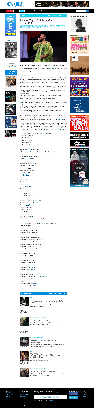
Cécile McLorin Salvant (29, 25)
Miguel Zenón (31, 165)
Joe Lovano (31, 167)
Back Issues (8, 396)
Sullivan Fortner (47, 25)
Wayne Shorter (39, 25)
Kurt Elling (40, 101)
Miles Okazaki (32, 260)
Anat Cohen (22, 110)
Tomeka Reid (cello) (36, 200)
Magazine (29, 10)
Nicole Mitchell (26, 174)
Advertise (85, 392)
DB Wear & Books (9, 397)
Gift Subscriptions (9, 394)
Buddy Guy (60, 119)
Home (16, 10)
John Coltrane (56, 25)
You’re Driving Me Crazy (48, 223)
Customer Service (23, 396)
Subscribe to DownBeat (43, 133)
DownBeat (23, 28)
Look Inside (11, 63)
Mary (24, 184)
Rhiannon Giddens (35, 221)
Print (8, 66)
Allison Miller (37, 26)
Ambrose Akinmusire (27, 26)
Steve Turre (28, 161)
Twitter (73, 397)
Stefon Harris (29, 198)
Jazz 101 (84, 396)
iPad (15, 66)
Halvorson (28, 184)
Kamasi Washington (35, 283)
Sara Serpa (49, 26)
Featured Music (11, 72)
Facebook (73, 393)
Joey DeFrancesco (27, 181)
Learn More (56, 392)
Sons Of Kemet (37, 27)
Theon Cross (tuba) (42, 276)
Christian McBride (27, 186)
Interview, (33, 317)
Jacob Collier (35, 281)
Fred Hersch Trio (29, 154)
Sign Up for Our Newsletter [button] (50, 397)
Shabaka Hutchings (29, 27)
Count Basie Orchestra (59, 129)
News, (21, 25)
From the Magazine (41, 317)
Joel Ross (43, 26)
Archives (36, 10)
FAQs (21, 397)
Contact (84, 394)
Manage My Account (24, 392)
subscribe (9, 10)
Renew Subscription (24, 394)
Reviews (43, 10)
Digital (11, 66)
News (22, 10)
